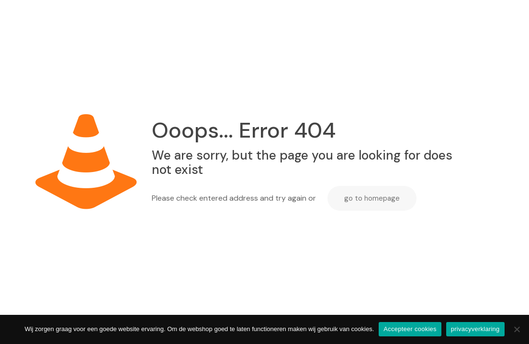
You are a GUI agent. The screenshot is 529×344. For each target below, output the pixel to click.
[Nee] (517, 329)
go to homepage (372, 198)
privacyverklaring (475, 329)
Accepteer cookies (409, 329)
